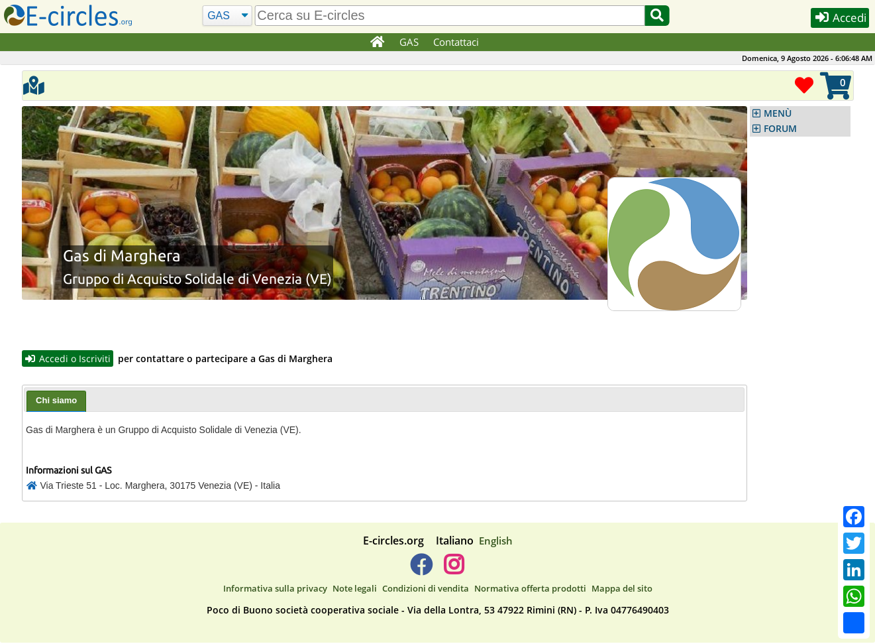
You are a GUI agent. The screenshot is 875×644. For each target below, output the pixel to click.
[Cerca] (226, 16)
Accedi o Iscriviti (69, 358)
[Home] (377, 42)
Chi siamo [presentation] (56, 402)
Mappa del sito (622, 589)
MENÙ (778, 113)
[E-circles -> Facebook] (421, 571)
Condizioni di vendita (425, 589)
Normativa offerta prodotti (530, 589)
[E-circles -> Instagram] (454, 571)
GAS (409, 41)
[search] (449, 15)
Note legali (355, 589)
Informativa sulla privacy (275, 589)
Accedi (836, 19)
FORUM (780, 129)
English (496, 541)
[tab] (56, 402)
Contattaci (457, 41)
